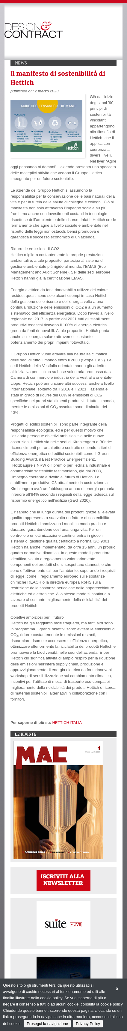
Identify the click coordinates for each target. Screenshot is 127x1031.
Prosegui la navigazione (47, 1023)
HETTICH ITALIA (67, 722)
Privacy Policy (88, 1023)
